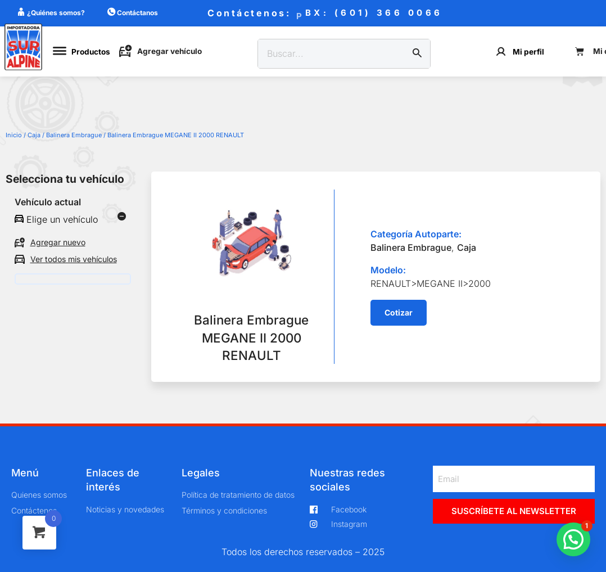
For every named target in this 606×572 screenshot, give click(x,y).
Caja (34, 135)
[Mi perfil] (501, 51)
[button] (398, 313)
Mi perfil (528, 51)
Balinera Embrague (74, 135)
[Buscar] (417, 54)
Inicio (14, 135)
